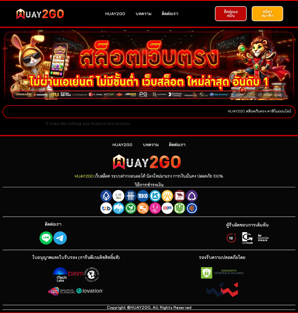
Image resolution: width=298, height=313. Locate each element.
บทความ (143, 13)
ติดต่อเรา (170, 13)
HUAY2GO (115, 13)
